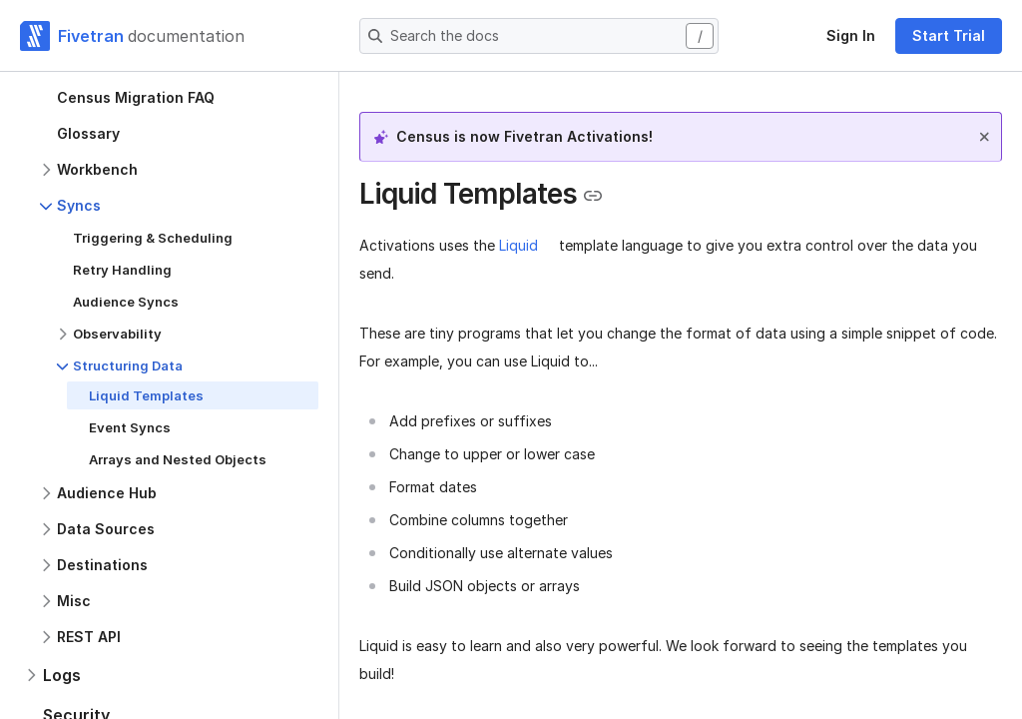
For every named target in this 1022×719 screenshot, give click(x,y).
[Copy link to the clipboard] (593, 196)
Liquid (518, 245)
